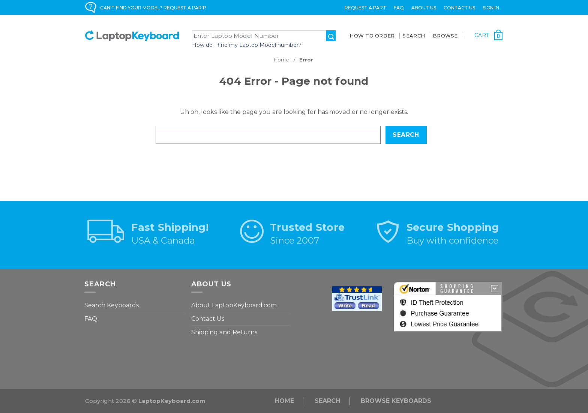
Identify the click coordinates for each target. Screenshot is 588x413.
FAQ (399, 7)
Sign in (491, 7)
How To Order (372, 36)
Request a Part (365, 7)
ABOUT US (423, 7)
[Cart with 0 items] (488, 35)
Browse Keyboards (396, 400)
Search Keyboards (111, 305)
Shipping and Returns (224, 332)
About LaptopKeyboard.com (234, 305)
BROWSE (445, 36)
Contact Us (459, 7)
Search (327, 400)
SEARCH (413, 36)
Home (284, 400)
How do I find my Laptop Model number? (247, 45)
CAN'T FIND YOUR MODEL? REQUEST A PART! (153, 7)
